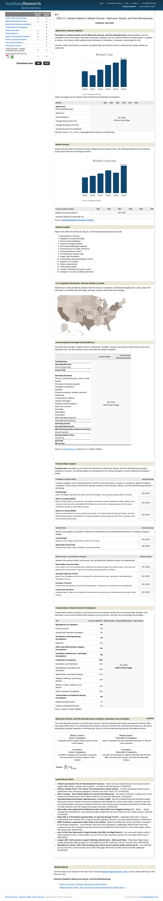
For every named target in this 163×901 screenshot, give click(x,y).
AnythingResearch (69, 449)
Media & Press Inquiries (35, 897)
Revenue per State (12, 30)
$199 (46, 63)
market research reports (112, 872)
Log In (101, 3)
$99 (38, 63)
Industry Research (129, 6)
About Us (22, 897)
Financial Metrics (12, 33)
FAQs (127, 3)
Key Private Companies (14, 43)
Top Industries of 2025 (147, 6)
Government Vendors (13, 46)
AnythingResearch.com (149, 897)
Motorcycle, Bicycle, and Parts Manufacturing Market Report (83, 884)
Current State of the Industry (16, 18)
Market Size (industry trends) (16, 21)
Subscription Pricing (114, 3)
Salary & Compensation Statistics (18, 36)
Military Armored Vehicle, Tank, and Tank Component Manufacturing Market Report (92, 887)
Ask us (126, 872)
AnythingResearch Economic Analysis (78, 220)
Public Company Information (16, 39)
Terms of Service (11, 897)
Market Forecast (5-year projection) (18, 24)
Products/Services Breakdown (17, 27)
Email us (135, 3)
